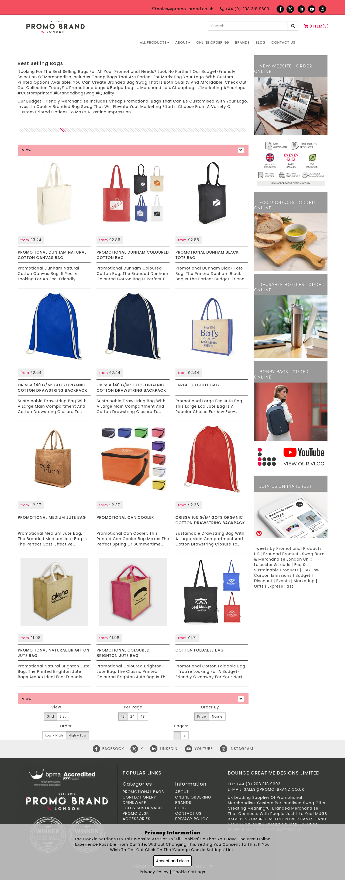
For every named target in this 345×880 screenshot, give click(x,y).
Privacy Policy (191, 818)
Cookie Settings (188, 872)
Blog (260, 42)
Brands (242, 42)
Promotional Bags (143, 791)
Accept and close (172, 861)
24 (132, 716)
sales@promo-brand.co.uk (182, 9)
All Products (155, 42)
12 (123, 716)
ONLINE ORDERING (212, 42)
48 (142, 716)
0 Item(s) (316, 26)
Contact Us (283, 42)
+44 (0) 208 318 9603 (244, 9)
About (182, 42)
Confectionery (139, 797)
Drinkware (134, 802)
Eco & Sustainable (143, 808)
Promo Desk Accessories (136, 816)
